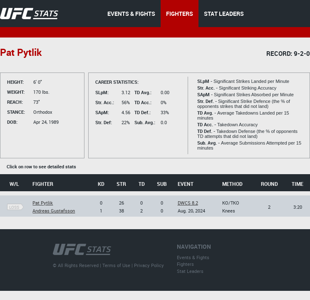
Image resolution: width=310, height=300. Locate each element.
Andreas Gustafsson (53, 211)
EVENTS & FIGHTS (131, 14)
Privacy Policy (149, 265)
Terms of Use (116, 265)
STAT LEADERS (224, 14)
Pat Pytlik (42, 203)
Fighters (185, 264)
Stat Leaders (190, 271)
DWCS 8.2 (188, 203)
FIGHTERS (179, 14)
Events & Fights (193, 257)
